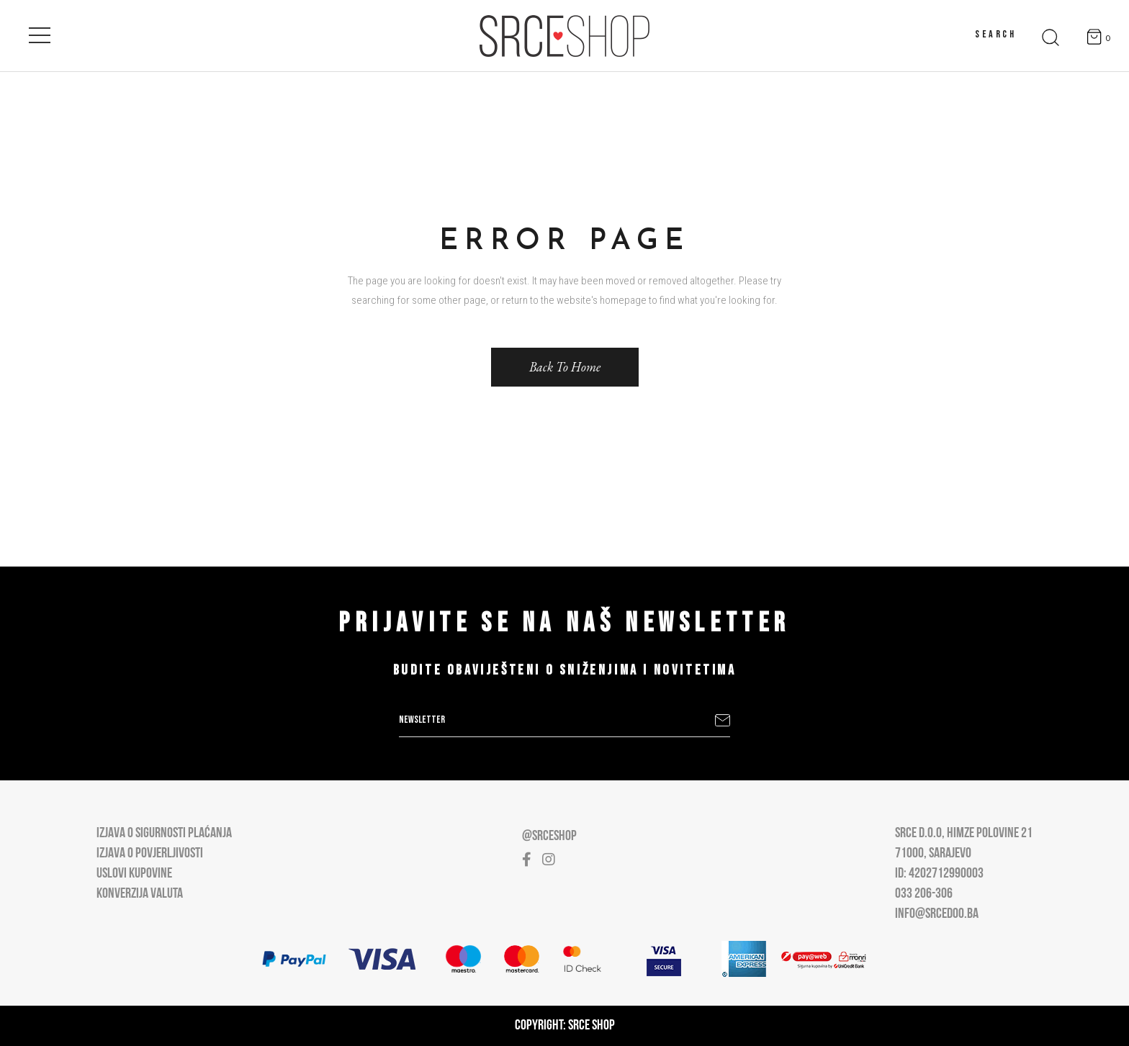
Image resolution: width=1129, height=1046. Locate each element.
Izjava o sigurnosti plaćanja (164, 833)
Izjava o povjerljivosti (149, 854)
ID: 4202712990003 (939, 874)
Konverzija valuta (139, 894)
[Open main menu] (39, 32)
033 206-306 (924, 894)
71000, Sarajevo (933, 854)
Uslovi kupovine (134, 874)
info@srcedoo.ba (937, 914)
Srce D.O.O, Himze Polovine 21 (964, 833)
